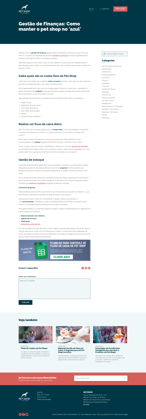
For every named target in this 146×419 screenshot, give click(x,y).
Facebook (23, 414)
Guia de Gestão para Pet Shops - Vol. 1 (95, 395)
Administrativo (107, 69)
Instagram (20, 414)
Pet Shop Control (108, 100)
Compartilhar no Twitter (86, 268)
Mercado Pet (106, 95)
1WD (126, 414)
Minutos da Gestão (108, 98)
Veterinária (105, 118)
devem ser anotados (80, 146)
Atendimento (106, 72)
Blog (91, 9)
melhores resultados (37, 183)
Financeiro (105, 86)
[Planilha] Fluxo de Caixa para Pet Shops (95, 402)
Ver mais (86, 404)
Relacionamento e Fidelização (112, 106)
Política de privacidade (44, 399)
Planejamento (107, 103)
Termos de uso (41, 397)
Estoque (105, 80)
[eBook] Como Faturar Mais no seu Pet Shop (96, 399)
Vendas (104, 115)
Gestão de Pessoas (108, 89)
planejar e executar (60, 55)
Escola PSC (106, 78)
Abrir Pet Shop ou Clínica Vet (112, 66)
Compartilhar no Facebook (82, 268)
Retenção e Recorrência (110, 109)
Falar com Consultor (43, 394)
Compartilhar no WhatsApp (89, 268)
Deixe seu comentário (27, 276)
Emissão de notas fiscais (30, 224)
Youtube (26, 414)
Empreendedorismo (109, 75)
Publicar (25, 302)
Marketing (105, 92)
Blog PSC (40, 392)
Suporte (105, 9)
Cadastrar (124, 378)
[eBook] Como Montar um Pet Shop (94, 397)
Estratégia (105, 83)
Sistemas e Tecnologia (110, 112)
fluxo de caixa (52, 139)
